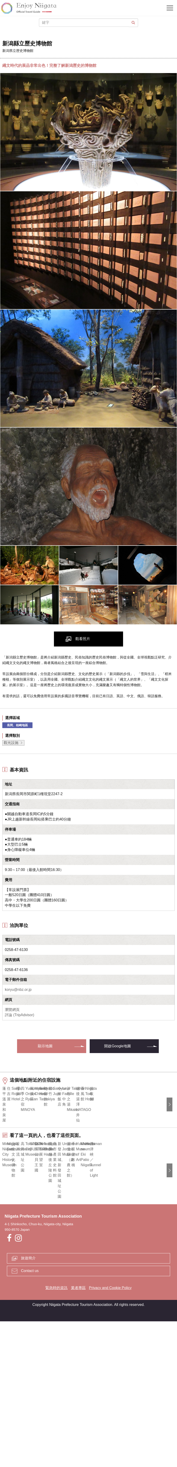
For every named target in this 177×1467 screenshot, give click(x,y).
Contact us (29, 1417)
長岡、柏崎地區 (17, 725)
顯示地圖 (45, 1046)
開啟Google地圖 (117, 1046)
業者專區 (78, 1434)
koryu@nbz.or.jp (18, 990)
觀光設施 (11, 743)
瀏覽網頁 (12, 1010)
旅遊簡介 (28, 1404)
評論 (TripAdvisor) (19, 1015)
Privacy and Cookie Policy (110, 1434)
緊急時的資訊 (56, 1434)
